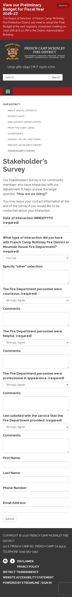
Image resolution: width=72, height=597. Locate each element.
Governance (15, 133)
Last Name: (12, 473)
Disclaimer (25, 561)
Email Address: (14, 503)
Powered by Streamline (21, 582)
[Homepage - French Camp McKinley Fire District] (36, 51)
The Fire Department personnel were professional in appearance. (33, 376)
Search (56, 77)
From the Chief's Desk (21, 127)
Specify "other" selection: (23, 266)
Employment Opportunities (24, 122)
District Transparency (21, 572)
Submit (9, 518)
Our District (11, 104)
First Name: (12, 458)
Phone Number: (15, 488)
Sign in (46, 582)
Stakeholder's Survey (21, 150)
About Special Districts (22, 110)
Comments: (12, 351)
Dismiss (63, 5)
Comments (11, 308)
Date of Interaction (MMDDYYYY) (28, 220)
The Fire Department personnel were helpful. (32, 333)
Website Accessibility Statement (28, 577)
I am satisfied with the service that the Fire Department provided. (33, 418)
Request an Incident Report (25, 145)
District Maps (16, 116)
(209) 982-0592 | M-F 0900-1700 (31, 67)
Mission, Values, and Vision (24, 139)
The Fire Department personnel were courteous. (32, 291)
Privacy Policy (28, 566)
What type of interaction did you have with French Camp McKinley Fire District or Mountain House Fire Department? (36, 244)
